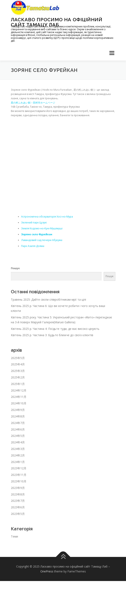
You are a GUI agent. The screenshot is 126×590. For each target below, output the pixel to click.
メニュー (111, 53)
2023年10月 (18, 481)
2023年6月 (18, 507)
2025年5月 (18, 358)
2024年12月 (18, 390)
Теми (14, 536)
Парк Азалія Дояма (32, 246)
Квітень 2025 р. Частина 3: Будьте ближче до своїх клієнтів (52, 335)
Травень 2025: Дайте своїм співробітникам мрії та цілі (48, 299)
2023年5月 (18, 514)
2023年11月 (18, 475)
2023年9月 (18, 488)
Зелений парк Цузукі (34, 222)
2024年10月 (18, 403)
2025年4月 (18, 364)
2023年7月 (18, 501)
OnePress (46, 571)
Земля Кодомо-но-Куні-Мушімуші (41, 228)
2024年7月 (18, 423)
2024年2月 (18, 455)
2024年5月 (18, 436)
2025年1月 (18, 384)
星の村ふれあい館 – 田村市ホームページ (33, 102)
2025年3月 (18, 371)
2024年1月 (18, 462)
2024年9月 (18, 410)
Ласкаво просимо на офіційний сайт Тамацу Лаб (56, 22)
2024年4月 (18, 442)
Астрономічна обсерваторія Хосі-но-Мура (47, 216)
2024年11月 (18, 397)
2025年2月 (18, 377)
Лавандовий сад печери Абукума (41, 240)
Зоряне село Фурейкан (36, 234)
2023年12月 (18, 468)
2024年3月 (18, 449)
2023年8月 (18, 494)
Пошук (15, 268)
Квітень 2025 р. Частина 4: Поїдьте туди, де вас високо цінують (55, 329)
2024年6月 (18, 429)
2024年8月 (18, 416)
